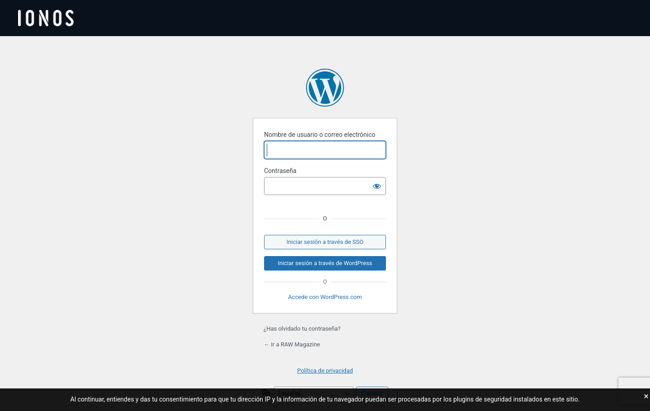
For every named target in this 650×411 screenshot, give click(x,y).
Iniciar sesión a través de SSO (325, 241)
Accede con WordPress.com (325, 297)
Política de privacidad (325, 370)
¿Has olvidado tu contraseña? (302, 328)
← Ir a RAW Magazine (292, 344)
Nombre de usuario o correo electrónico (320, 134)
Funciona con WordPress (325, 88)
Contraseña (280, 170)
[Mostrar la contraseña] (377, 186)
